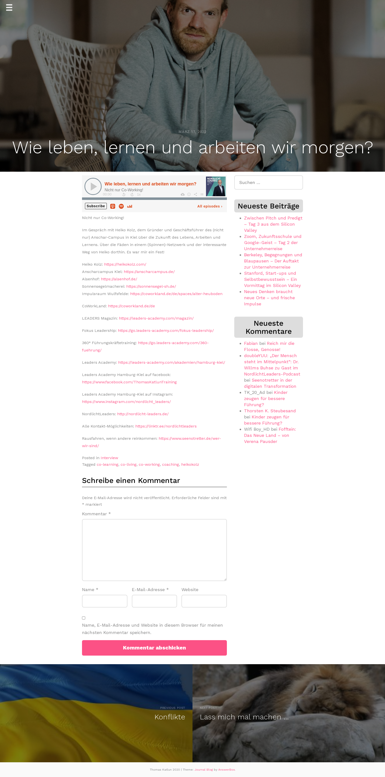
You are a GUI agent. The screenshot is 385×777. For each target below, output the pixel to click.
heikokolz (190, 464)
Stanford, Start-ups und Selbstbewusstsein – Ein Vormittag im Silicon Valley (272, 279)
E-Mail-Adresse (150, 589)
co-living (129, 464)
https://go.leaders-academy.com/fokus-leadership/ (166, 330)
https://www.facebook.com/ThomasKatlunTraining (129, 382)
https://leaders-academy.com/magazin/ (156, 318)
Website (189, 589)
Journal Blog (204, 769)
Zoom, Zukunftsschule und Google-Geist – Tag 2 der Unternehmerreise (273, 242)
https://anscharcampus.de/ (149, 271)
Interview (109, 457)
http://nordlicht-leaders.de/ (143, 414)
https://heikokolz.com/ (125, 264)
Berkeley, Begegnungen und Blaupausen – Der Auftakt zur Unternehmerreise (273, 261)
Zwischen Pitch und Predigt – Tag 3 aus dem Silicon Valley (273, 224)
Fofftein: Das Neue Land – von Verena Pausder (270, 435)
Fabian (251, 343)
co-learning (107, 464)
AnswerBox (226, 769)
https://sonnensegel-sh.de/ (151, 286)
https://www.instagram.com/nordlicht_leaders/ (126, 401)
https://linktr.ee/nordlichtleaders (166, 426)
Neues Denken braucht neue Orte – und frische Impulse (269, 297)
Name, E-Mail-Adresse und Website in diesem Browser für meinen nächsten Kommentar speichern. (152, 628)
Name (90, 589)
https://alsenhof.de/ (119, 279)
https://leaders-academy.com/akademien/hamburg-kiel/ (171, 362)
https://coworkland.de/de (131, 306)
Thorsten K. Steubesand (270, 410)
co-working (149, 464)
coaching (170, 464)
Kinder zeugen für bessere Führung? (266, 398)
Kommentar (96, 513)
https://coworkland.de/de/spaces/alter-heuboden (176, 293)
